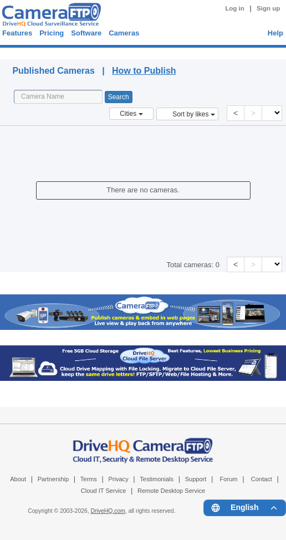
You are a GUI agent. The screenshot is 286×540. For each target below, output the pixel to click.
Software (86, 33)
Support (196, 479)
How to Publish (144, 70)
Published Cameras (97, 52)
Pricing (51, 33)
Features (17, 33)
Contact (261, 479)
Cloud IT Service (103, 490)
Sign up (268, 8)
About (18, 479)
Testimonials (156, 479)
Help (275, 33)
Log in (234, 8)
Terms (88, 479)
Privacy (118, 479)
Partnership (53, 479)
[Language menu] (244, 508)
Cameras (124, 33)
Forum (229, 479)
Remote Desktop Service (171, 490)
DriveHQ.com (108, 511)
